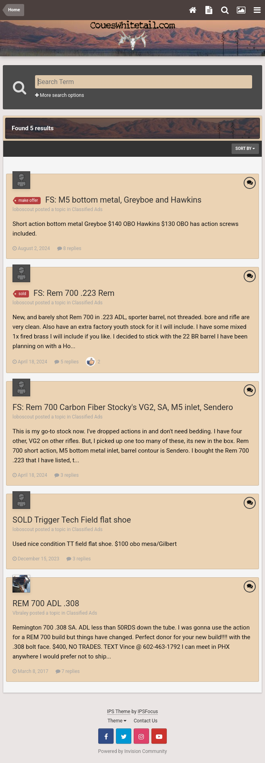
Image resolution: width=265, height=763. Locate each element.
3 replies (66, 475)
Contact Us (145, 721)
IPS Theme (118, 711)
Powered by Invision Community (132, 751)
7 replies (68, 671)
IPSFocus (148, 711)
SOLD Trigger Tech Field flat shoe (71, 520)
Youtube (159, 736)
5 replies (66, 362)
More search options (59, 95)
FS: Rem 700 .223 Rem (73, 293)
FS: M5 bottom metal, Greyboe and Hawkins (123, 200)
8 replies (69, 248)
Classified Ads (87, 209)
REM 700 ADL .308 (45, 603)
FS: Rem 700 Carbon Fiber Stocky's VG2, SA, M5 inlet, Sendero (122, 407)
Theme (117, 721)
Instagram (141, 736)
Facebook (106, 736)
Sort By (245, 148)
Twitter (123, 736)
